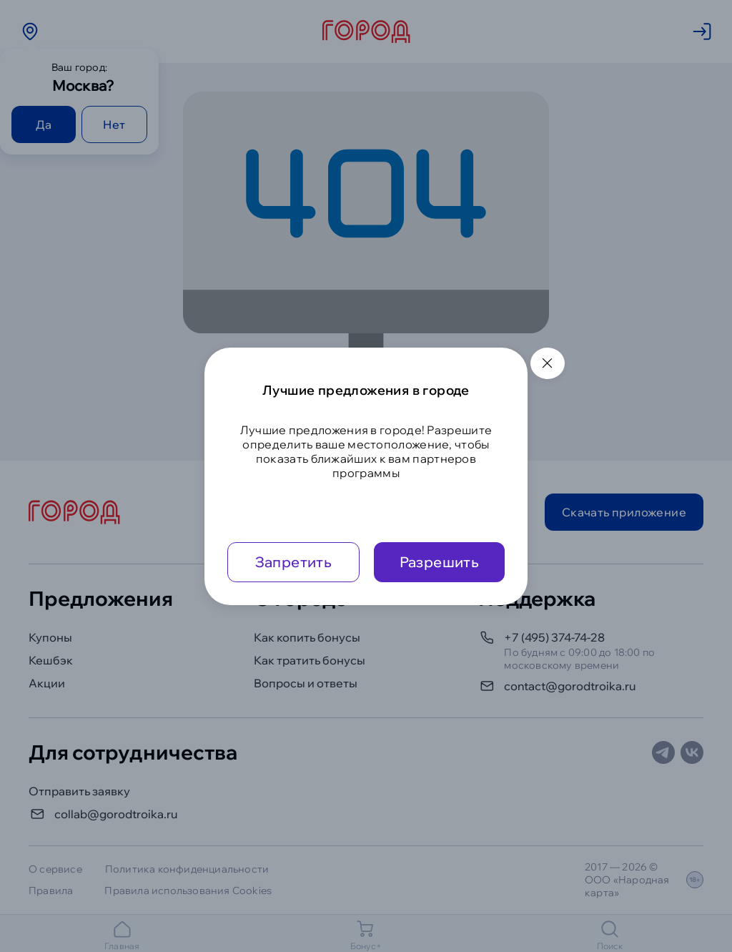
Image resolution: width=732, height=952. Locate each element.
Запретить (293, 562)
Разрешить (440, 562)
